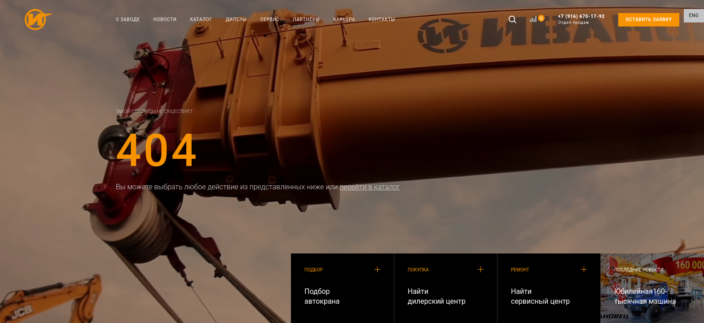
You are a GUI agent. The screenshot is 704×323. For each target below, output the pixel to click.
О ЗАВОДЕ (128, 19)
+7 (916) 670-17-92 (581, 19)
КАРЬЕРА (344, 19)
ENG (694, 19)
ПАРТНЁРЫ (306, 19)
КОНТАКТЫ (382, 19)
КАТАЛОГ (201, 19)
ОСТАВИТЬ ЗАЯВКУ (648, 19)
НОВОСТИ (165, 19)
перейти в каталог (369, 187)
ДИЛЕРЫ (236, 19)
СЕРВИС (270, 19)
